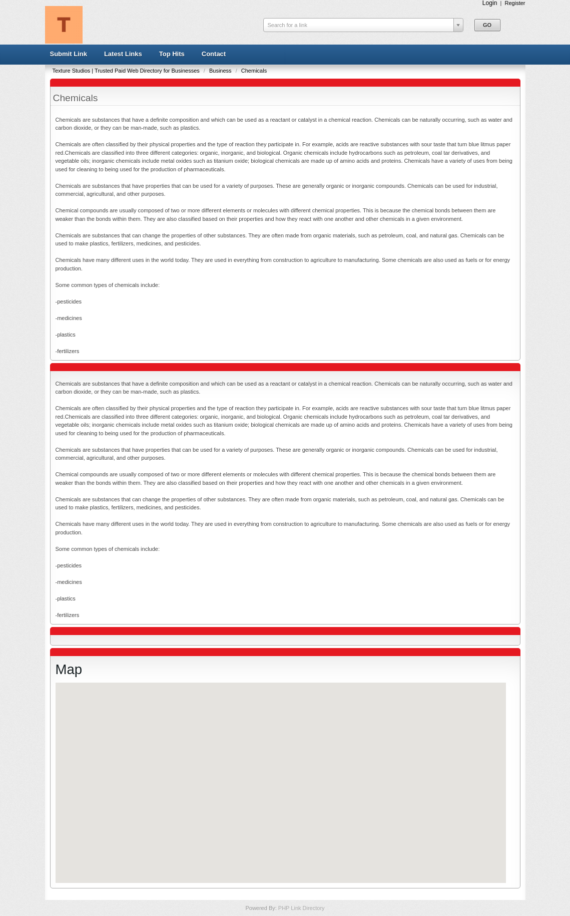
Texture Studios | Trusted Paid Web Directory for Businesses (127, 71)
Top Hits (172, 54)
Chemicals (254, 71)
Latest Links (123, 54)
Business (221, 71)
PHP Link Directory (301, 908)
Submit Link (68, 54)
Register (515, 3)
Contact (214, 54)
